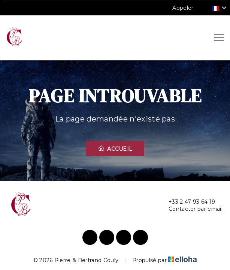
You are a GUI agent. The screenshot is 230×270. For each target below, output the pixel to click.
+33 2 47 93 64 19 (187, 202)
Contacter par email (191, 209)
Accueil (115, 148)
